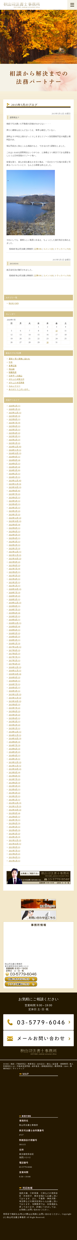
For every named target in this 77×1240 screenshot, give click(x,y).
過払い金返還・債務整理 (57, 1064)
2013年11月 (13, 766)
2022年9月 (13, 525)
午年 (11, 362)
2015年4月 (13, 718)
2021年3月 (13, 582)
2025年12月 (13, 413)
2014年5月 (13, 752)
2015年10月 (13, 701)
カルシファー (14, 386)
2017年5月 (13, 660)
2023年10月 (13, 487)
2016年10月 (13, 674)
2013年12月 (13, 762)
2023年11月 (13, 484)
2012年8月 (13, 817)
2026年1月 (13, 409)
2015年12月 (13, 694)
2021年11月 (13, 555)
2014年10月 (13, 738)
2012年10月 (13, 810)
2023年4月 (13, 504)
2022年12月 (13, 518)
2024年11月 (13, 450)
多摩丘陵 (12, 366)
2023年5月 (13, 501)
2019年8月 (13, 606)
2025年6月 (13, 426)
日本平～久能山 (15, 376)
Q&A (66, 1066)
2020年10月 (13, 589)
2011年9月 (13, 847)
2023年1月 (13, 514)
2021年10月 (13, 558)
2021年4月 (13, 579)
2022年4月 (13, 538)
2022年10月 (13, 521)
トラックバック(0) (63, 249)
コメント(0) (48, 249)
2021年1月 (13, 586)
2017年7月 (13, 657)
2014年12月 (13, 732)
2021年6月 (13, 572)
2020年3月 (13, 599)
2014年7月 (13, 745)
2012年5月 (13, 827)
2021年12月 (13, 552)
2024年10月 (13, 453)
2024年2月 (13, 474)
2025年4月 (13, 433)
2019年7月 (13, 609)
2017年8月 (13, 653)
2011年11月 (13, 840)
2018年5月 (13, 633)
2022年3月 (13, 542)
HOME (6, 1064)
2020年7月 (13, 592)
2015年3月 (13, 721)
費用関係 (58, 1066)
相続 (13, 1064)
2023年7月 (13, 494)
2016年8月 (13, 681)
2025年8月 (13, 419)
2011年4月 (13, 857)
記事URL (38, 249)
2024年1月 (13, 477)
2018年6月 (13, 630)
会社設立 (41, 1064)
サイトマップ (18, 1068)
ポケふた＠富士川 (16, 379)
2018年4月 (13, 637)
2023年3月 (13, 508)
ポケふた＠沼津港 (16, 383)
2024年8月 (13, 460)
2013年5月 (13, 786)
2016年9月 (13, 677)
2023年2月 (13, 511)
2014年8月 (13, 742)
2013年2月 (13, 796)
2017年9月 (13, 650)
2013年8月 (13, 776)
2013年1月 (13, 800)
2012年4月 (13, 830)
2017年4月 (13, 664)
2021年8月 (13, 565)
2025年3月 (13, 436)
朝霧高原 (12, 372)
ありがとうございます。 (19, 389)
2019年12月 (13, 603)
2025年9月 (13, 416)
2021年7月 (13, 569)
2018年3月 (13, 640)
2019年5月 (13, 616)
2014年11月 (13, 735)
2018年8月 (13, 626)
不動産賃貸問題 (23, 1066)
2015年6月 (13, 711)
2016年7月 (13, 684)
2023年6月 (13, 497)
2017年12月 (13, 647)
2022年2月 (13, 545)
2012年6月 (13, 823)
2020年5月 (13, 596)
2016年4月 (13, 687)
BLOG (11, 303)
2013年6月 (13, 783)
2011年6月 (13, 854)
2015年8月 (13, 704)
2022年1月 (13, 548)
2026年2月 (13, 406)
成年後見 (36, 1066)
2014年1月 (13, 759)
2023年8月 (13, 491)
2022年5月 (13, 535)
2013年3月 (13, 793)
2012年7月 (13, 820)
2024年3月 (13, 470)
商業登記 (32, 1064)
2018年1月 (13, 643)
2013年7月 (13, 779)
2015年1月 (13, 728)
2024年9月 (13, 457)
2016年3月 (13, 691)
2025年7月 (13, 423)
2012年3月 (13, 834)
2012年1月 (13, 837)
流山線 (12, 369)
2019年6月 (13, 613)
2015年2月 (13, 725)
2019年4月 (13, 620)
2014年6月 (13, 749)
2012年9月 (13, 813)
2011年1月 (13, 861)
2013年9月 (13, 772)
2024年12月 (13, 446)
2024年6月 (13, 463)
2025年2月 (13, 440)
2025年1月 (13, 443)
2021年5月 (13, 575)
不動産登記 (21, 1064)
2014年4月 (13, 755)
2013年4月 (13, 789)
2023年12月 (13, 480)
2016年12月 (13, 667)
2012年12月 (13, 803)
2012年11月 (13, 806)
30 (47, 342)
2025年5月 (13, 430)
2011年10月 (13, 844)
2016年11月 (13, 670)
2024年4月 (13, 467)
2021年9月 (13, 562)
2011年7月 (13, 851)
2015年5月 (13, 715)
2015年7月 (13, 708)
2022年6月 (13, 531)
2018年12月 (13, 623)
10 (56, 331)
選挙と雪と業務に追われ (19, 359)
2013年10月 (13, 769)
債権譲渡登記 (47, 1066)
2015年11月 (13, 698)
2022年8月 (13, 528)
